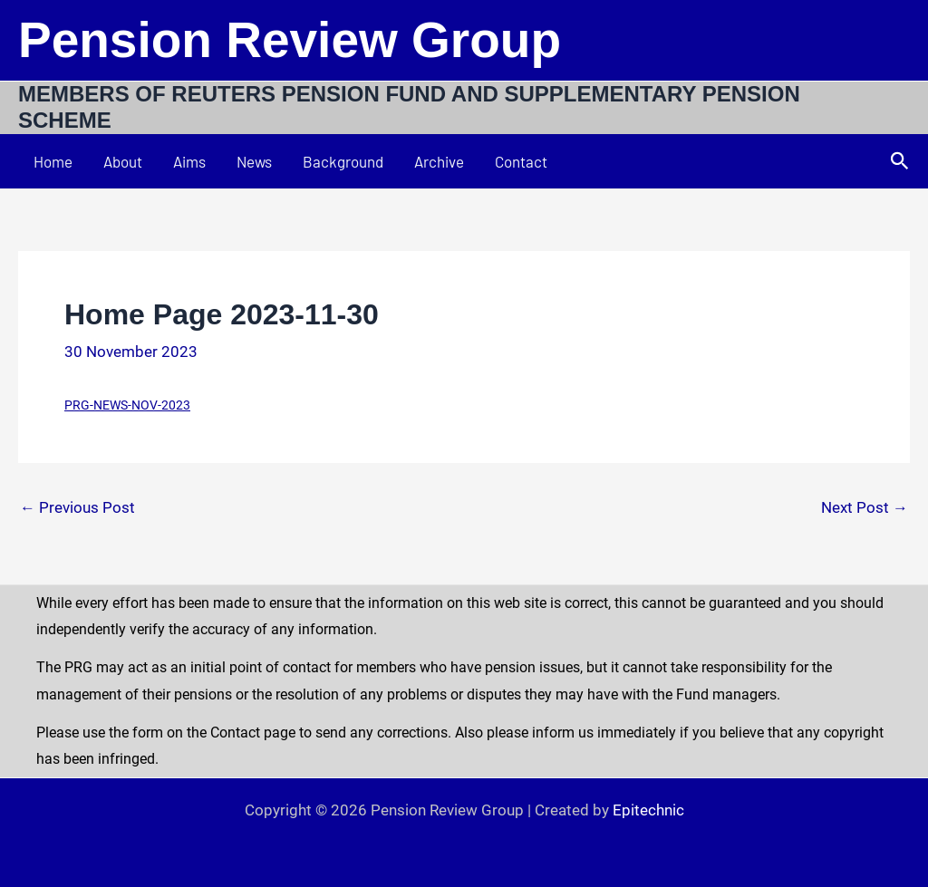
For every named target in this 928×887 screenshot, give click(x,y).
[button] (900, 161)
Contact (521, 161)
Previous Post (77, 508)
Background (343, 161)
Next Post (864, 508)
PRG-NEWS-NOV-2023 (127, 405)
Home (53, 161)
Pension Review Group (289, 40)
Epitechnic (648, 810)
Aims (189, 161)
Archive (439, 161)
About (122, 161)
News (254, 161)
